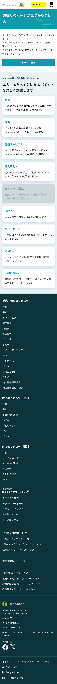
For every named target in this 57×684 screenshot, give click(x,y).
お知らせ (7, 377)
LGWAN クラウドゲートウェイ (18, 538)
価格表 (5, 328)
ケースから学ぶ (10, 519)
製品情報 (7, 323)
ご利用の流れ (9, 425)
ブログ (5, 366)
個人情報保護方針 (11, 382)
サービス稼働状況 (10, 623)
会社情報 (7, 618)
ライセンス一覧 (10, 458)
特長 (4, 306)
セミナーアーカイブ (12, 350)
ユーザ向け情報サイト (12, 627)
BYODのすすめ (10, 514)
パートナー (8, 339)
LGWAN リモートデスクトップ (18, 549)
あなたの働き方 (10, 498)
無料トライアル (38, 4)
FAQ (4, 355)
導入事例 (7, 333)
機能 (4, 312)
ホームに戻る (28, 62)
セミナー (7, 344)
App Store (9, 667)
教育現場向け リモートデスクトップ (21, 584)
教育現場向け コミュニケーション (20, 589)
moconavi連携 (10, 414)
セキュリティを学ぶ (12, 509)
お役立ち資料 (9, 371)
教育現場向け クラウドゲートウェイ (21, 578)
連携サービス (9, 317)
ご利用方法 (8, 360)
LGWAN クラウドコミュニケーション (21, 544)
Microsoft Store (12, 677)
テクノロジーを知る (12, 503)
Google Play (10, 672)
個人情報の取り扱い (12, 387)
